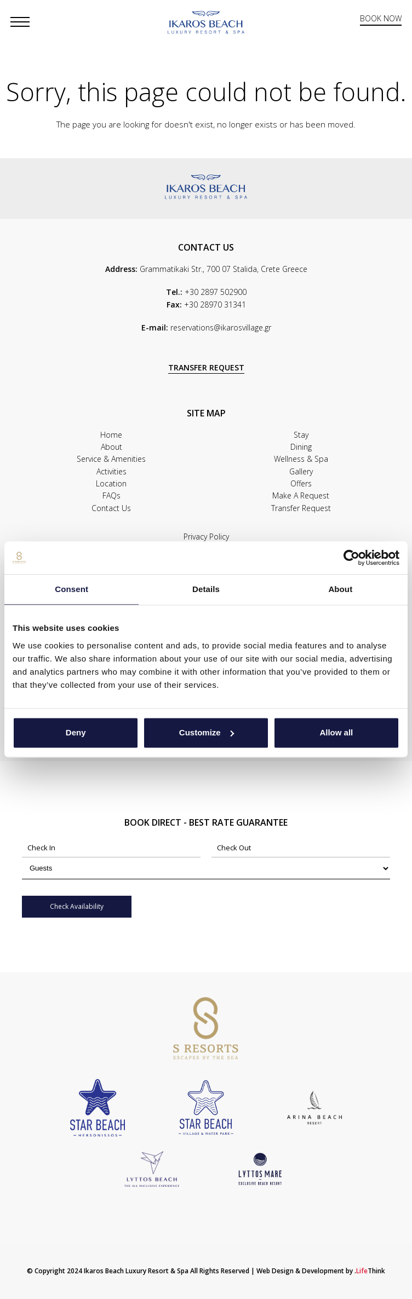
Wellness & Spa (301, 459)
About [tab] (340, 589)
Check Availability (77, 906)
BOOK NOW (381, 19)
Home (111, 435)
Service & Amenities (111, 459)
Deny (76, 732)
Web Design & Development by (320, 1270)
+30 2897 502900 (216, 292)
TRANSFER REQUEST (206, 367)
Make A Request (300, 495)
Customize (206, 732)
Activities (111, 471)
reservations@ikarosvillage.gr (220, 327)
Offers (301, 483)
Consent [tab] (71, 589)
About (111, 447)
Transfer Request (301, 508)
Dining (301, 447)
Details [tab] (206, 589)
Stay (301, 435)
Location (111, 483)
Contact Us (111, 508)
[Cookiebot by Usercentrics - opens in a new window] (351, 557)
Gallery (301, 471)
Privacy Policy (206, 536)
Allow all (336, 732)
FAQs (111, 495)
